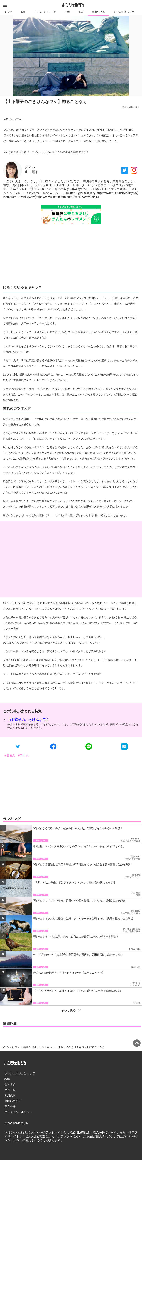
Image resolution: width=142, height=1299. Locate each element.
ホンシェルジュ (10, 1047)
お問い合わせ (12, 1101)
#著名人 (9, 755)
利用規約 (10, 1095)
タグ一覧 (10, 1090)
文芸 (67, 12)
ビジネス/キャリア (124, 12)
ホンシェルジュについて (19, 1073)
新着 (23, 12)
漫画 (80, 12)
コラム (45, 1047)
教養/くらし (98, 12)
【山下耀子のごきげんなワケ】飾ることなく (79, 1047)
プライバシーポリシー (18, 1112)
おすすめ (10, 1084)
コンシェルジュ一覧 (45, 12)
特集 (7, 1079)
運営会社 (10, 1106)
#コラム (23, 755)
